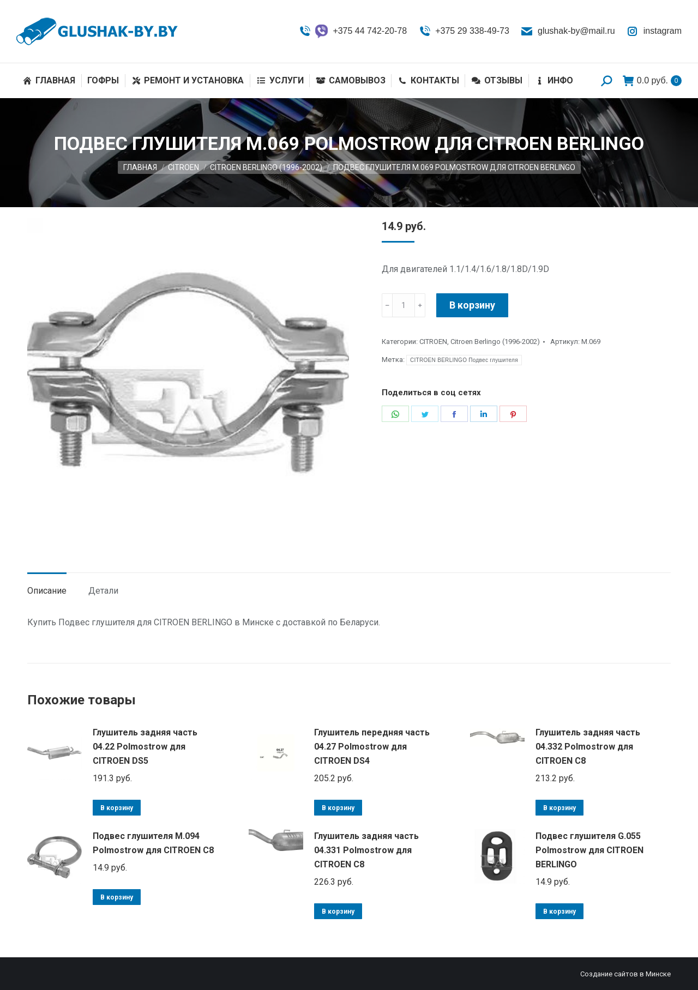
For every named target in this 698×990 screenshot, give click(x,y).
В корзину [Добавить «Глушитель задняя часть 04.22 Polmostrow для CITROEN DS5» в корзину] (116, 808)
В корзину (472, 305)
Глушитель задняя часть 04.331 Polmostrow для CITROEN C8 (366, 850)
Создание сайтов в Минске (625, 974)
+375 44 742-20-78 (352, 31)
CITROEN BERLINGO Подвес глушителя (464, 360)
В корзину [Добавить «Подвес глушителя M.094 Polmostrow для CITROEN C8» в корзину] (116, 897)
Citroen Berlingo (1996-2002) (495, 341)
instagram (654, 31)
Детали (103, 590)
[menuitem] (48, 80)
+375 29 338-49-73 (463, 31)
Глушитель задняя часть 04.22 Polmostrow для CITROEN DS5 (145, 746)
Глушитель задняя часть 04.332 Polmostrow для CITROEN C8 (587, 746)
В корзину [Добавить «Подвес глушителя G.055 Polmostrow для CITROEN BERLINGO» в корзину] (559, 911)
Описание (47, 590)
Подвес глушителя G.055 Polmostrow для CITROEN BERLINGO (589, 850)
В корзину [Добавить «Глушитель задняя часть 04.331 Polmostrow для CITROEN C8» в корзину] (338, 911)
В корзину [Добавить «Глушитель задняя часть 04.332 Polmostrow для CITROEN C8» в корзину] (559, 808)
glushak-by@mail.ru (567, 31)
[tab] (47, 585)
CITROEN (433, 341)
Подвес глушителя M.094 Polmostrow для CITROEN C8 (153, 843)
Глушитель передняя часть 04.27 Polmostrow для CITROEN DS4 (372, 746)
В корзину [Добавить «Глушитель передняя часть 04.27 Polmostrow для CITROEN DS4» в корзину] (338, 808)
